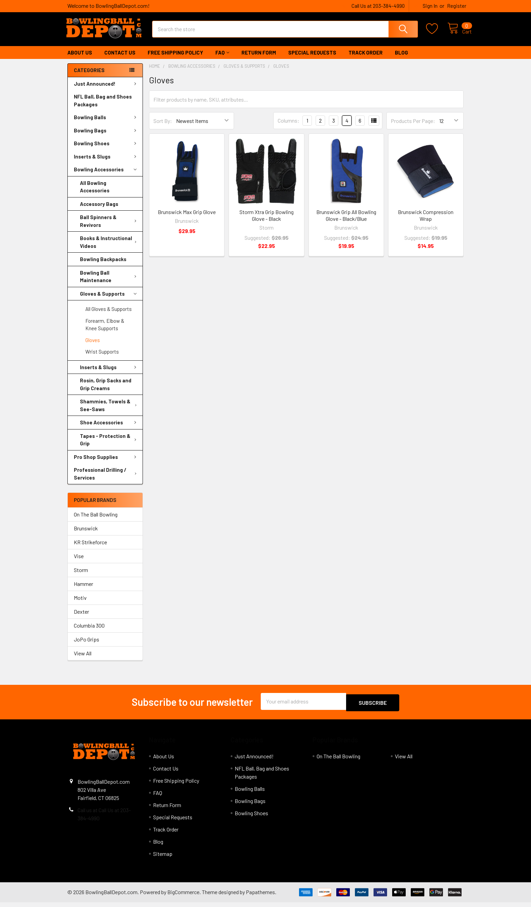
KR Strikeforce (90, 548)
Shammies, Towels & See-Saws (110, 411)
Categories (89, 76)
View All (82, 659)
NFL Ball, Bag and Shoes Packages (103, 106)
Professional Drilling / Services (106, 480)
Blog (401, 59)
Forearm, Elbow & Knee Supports (104, 331)
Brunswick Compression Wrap (425, 221)
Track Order (365, 59)
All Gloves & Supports (108, 315)
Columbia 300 (89, 631)
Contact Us (119, 59)
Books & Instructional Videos (109, 248)
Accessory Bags (99, 210)
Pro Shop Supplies (106, 463)
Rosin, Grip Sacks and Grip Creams (105, 390)
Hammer (83, 590)
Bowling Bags (106, 136)
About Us (79, 59)
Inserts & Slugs (106, 163)
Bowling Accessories (105, 176)
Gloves (92, 346)
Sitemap (162, 858)
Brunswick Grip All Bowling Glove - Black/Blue (346, 221)
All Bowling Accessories (94, 193)
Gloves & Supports (108, 300)
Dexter (81, 617)
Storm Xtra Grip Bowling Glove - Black (266, 221)
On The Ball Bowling (96, 520)
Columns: (288, 126)
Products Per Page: (413, 127)
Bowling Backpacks (103, 265)
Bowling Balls (106, 123)
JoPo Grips (86, 645)
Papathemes (260, 896)
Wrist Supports (102, 358)
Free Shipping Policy (175, 59)
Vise (79, 562)
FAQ (222, 59)
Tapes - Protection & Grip (109, 446)
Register (456, 6)
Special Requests (312, 59)
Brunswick (86, 534)
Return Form (258, 59)
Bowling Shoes (106, 149)
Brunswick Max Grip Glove (187, 218)
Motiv (80, 603)
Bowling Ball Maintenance (109, 283)
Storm (81, 576)
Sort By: (162, 127)
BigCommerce (183, 896)
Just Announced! (106, 90)
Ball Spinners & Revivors (109, 227)
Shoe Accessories (109, 428)
